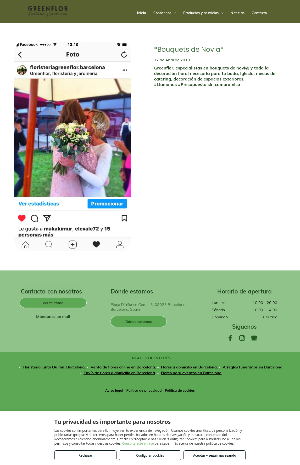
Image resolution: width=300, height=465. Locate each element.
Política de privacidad (144, 390)
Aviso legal (114, 390)
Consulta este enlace (138, 443)
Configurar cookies (150, 455)
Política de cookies (180, 390)
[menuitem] (141, 13)
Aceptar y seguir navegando (214, 455)
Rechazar (85, 455)
